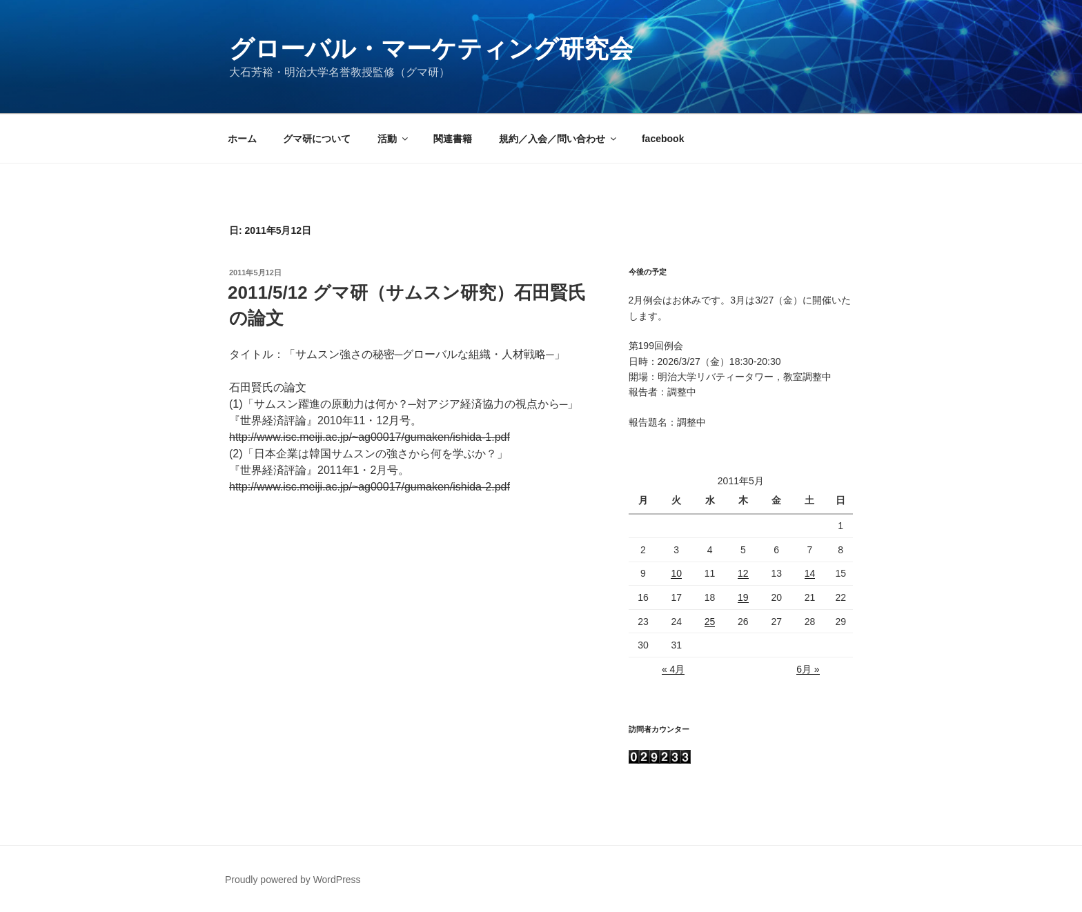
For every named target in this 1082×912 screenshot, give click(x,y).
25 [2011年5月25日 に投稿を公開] (710, 621)
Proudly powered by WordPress (293, 879)
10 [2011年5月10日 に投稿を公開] (676, 573)
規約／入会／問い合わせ (558, 138)
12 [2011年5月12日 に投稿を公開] (743, 573)
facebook (663, 138)
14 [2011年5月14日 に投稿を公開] (810, 573)
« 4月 (673, 669)
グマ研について (317, 138)
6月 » (807, 669)
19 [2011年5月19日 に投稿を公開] (743, 597)
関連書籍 (452, 138)
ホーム (242, 138)
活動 (393, 138)
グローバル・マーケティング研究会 (431, 48)
